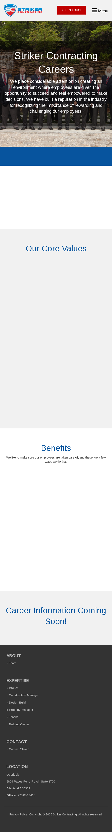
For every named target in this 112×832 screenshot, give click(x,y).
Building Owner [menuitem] (19, 724)
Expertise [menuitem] (17, 680)
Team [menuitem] (12, 663)
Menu (103, 11)
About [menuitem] (13, 655)
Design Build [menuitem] (17, 702)
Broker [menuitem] (13, 688)
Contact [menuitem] (16, 741)
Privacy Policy (18, 814)
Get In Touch (71, 10)
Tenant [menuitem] (13, 717)
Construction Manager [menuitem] (24, 695)
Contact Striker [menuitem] (19, 749)
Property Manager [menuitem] (21, 709)
